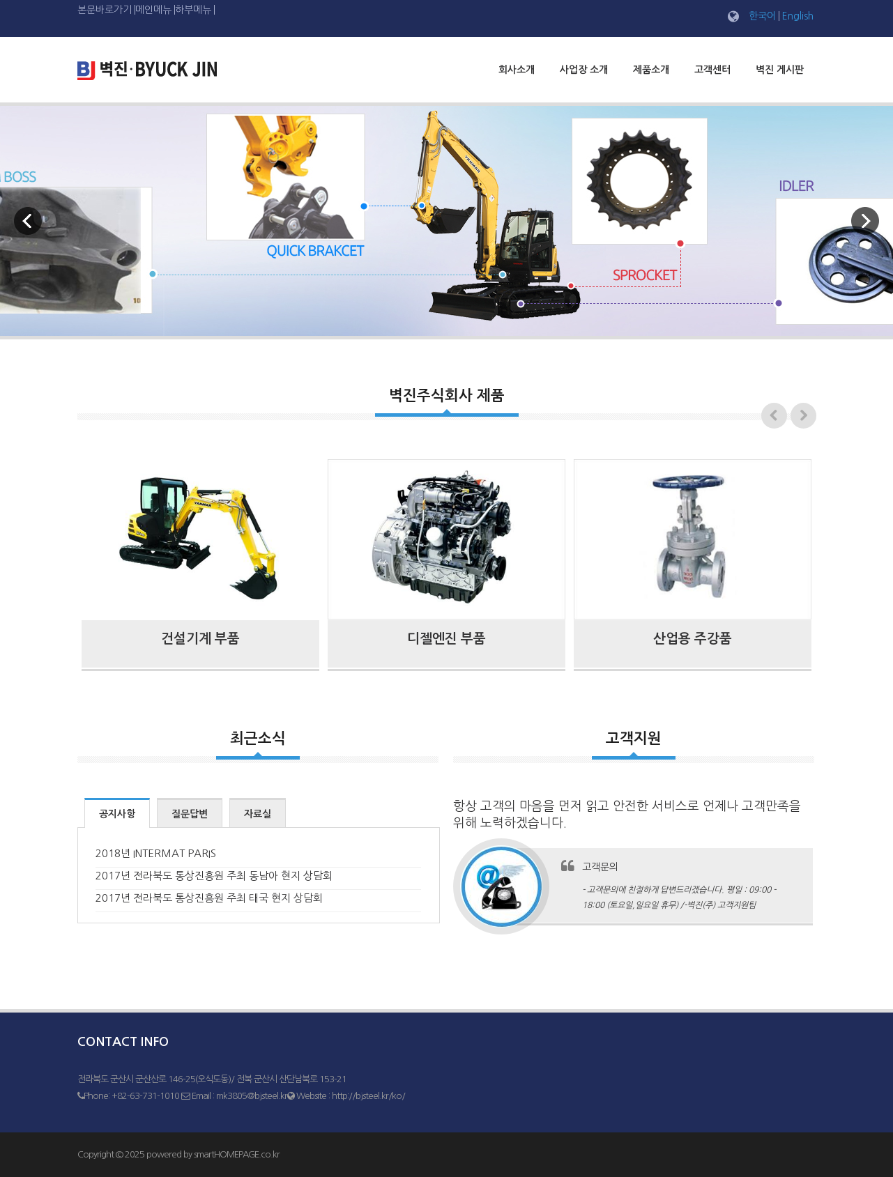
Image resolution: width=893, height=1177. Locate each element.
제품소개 (651, 70)
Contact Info (123, 1042)
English (798, 16)
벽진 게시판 (780, 70)
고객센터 (712, 70)
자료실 (257, 814)
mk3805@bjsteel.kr (251, 1095)
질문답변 (189, 814)
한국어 (762, 16)
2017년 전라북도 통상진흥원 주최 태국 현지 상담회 (209, 898)
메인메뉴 (153, 10)
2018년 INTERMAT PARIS (156, 853)
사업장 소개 (584, 70)
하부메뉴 (193, 10)
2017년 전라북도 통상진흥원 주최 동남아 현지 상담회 (214, 875)
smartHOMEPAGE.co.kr (237, 1154)
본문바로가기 (104, 10)
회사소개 (516, 70)
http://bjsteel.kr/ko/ (368, 1095)
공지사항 (117, 814)
